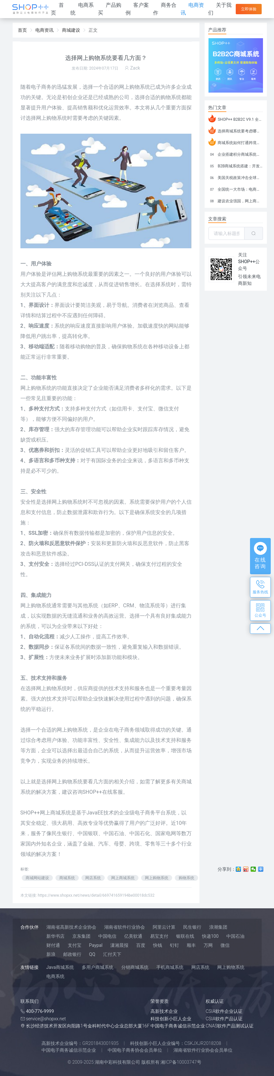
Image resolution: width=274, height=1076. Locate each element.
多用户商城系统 (97, 967)
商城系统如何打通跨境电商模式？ (235, 142)
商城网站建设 (37, 878)
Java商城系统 (60, 967)
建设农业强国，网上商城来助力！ (235, 200)
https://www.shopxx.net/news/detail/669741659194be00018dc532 (96, 895)
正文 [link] (93, 30)
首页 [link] (22, 30)
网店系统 (93, 878)
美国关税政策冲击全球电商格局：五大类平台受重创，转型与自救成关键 (235, 177)
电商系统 (55, 976)
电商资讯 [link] (44, 30)
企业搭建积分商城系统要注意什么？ (235, 153)
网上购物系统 (36, 605)
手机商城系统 (170, 967)
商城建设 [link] (71, 30)
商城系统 (67, 878)
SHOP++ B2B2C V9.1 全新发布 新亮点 (235, 118)
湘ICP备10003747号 (181, 1062)
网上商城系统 (123, 878)
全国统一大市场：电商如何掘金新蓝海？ (235, 188)
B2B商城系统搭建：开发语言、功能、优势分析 (235, 165)
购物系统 (56, 118)
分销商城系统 (135, 967)
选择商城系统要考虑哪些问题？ (235, 130)
